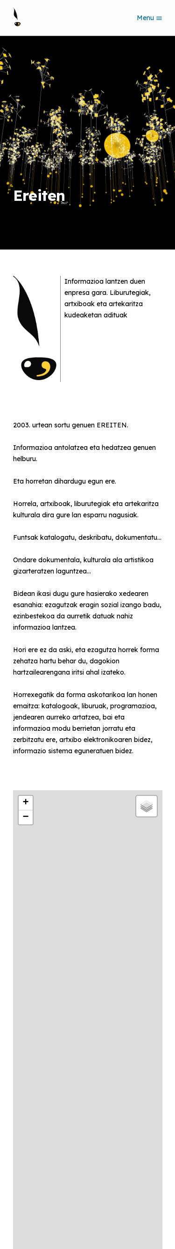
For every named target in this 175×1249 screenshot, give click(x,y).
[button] (26, 803)
